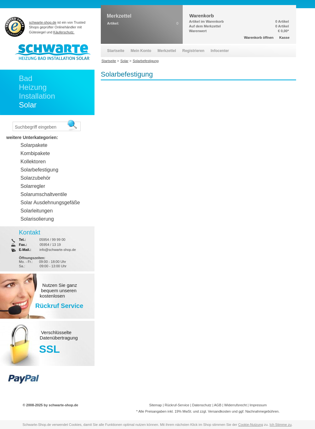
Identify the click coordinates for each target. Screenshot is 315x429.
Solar (28, 105)
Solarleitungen (36, 210)
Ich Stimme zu (281, 424)
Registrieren (193, 51)
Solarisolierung (37, 219)
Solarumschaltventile (43, 194)
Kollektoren (33, 161)
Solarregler (32, 186)
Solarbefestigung (39, 169)
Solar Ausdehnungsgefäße (50, 202)
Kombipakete (35, 153)
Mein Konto (141, 51)
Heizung (33, 87)
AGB (217, 405)
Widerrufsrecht (235, 405)
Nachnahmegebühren (262, 411)
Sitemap (155, 405)
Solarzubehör (35, 178)
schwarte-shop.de (42, 22)
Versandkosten (219, 411)
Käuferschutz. (63, 32)
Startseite (115, 51)
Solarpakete (33, 145)
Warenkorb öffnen (259, 37)
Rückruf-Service (177, 405)
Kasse (284, 37)
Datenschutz (201, 405)
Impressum (257, 405)
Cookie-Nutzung (250, 424)
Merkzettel (167, 51)
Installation (37, 96)
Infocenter (220, 51)
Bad (25, 78)
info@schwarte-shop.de (57, 250)
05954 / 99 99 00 (52, 239)
